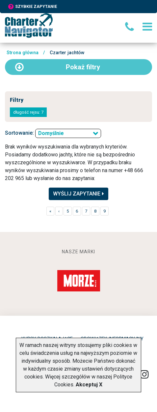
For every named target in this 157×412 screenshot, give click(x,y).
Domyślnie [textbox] (51, 133)
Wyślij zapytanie (78, 194)
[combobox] (68, 133)
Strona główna (23, 53)
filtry (57, 67)
